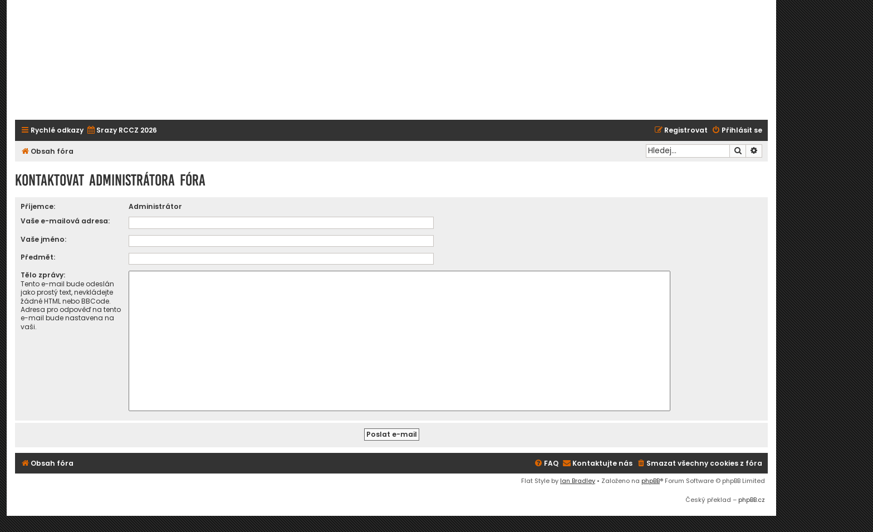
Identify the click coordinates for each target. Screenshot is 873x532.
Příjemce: (38, 206)
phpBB (650, 480)
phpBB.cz (751, 499)
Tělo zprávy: (43, 275)
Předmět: (38, 257)
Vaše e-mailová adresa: (65, 221)
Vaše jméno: (43, 239)
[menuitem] (121, 130)
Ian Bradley (577, 480)
